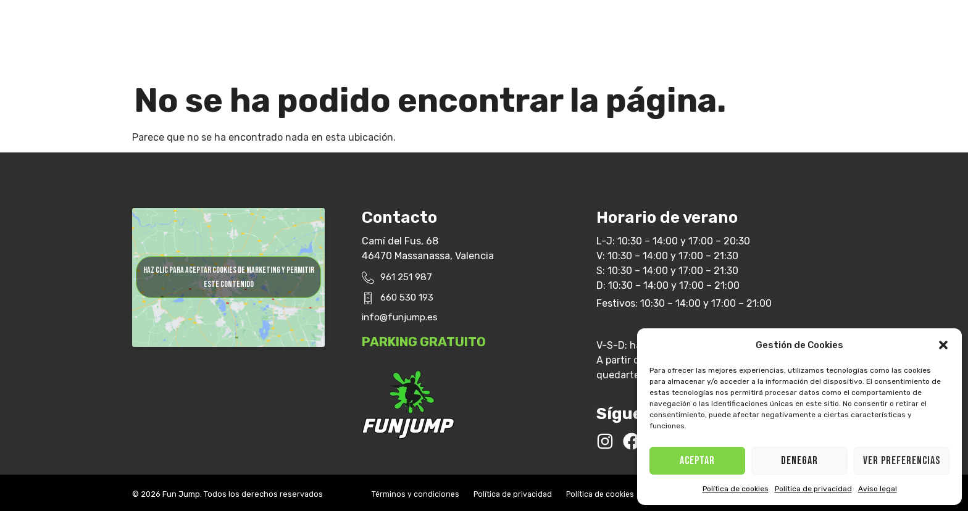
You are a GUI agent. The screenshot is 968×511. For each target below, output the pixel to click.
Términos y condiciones (418, 490)
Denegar (799, 461)
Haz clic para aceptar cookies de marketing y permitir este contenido (228, 282)
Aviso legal (877, 488)
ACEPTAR (697, 461)
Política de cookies (736, 488)
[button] (943, 345)
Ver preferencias (901, 461)
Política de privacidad (813, 488)
